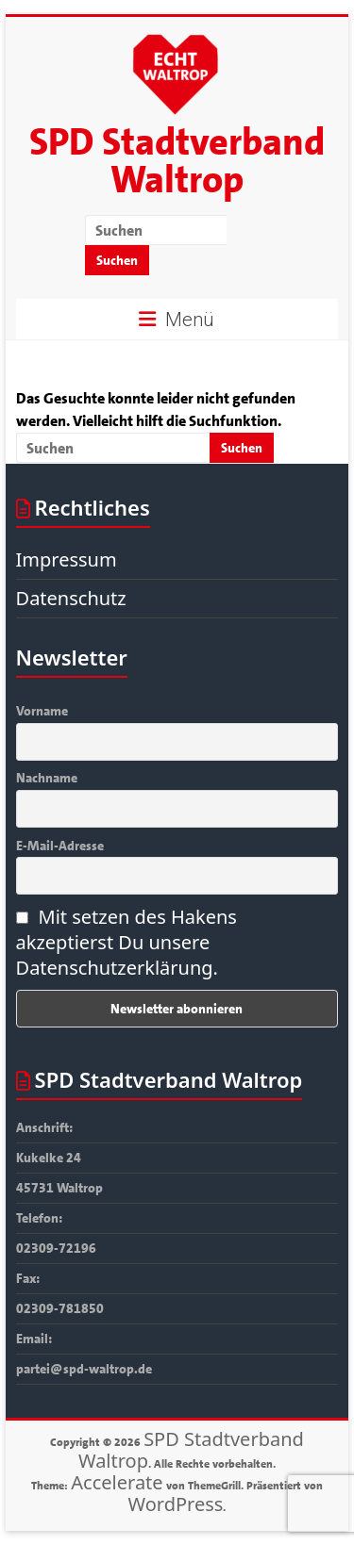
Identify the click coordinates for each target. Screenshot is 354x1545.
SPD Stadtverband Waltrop (177, 161)
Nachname (46, 777)
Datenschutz (71, 598)
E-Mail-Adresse (60, 845)
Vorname (42, 710)
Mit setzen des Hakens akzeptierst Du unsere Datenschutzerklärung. (126, 942)
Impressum (66, 559)
